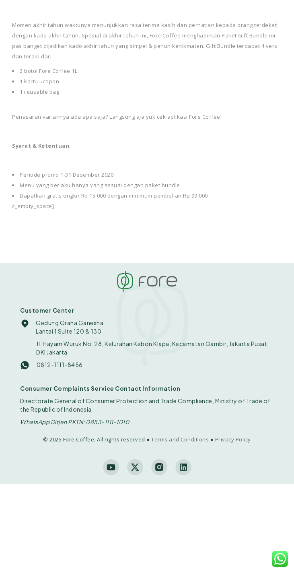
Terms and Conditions (180, 439)
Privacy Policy (233, 439)
